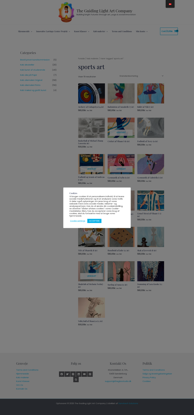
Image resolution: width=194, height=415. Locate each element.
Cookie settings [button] (77, 221)
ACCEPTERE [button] (94, 221)
